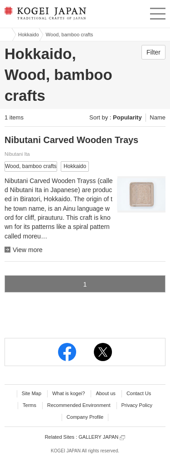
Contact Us (138, 393)
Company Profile (85, 417)
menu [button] (157, 12)
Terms (29, 405)
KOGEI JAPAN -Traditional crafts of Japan (44, 16)
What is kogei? (68, 393)
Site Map (31, 393)
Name (157, 117)
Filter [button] (153, 52)
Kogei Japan (6, 34)
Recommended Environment (78, 405)
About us (105, 393)
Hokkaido (28, 34)
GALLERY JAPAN (101, 437)
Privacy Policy (136, 405)
